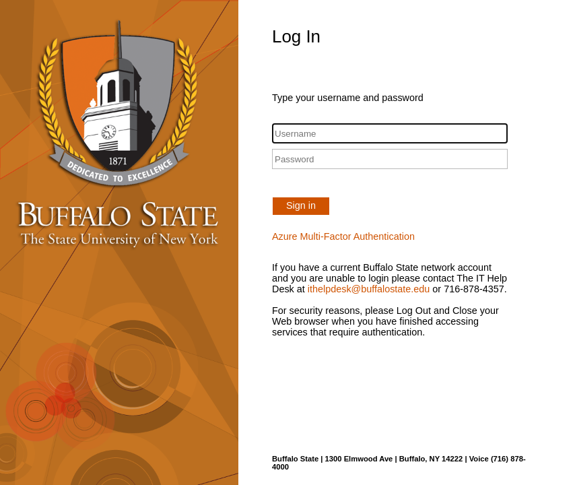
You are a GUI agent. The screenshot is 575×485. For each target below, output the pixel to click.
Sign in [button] (301, 205)
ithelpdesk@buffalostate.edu (369, 289)
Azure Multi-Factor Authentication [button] (343, 236)
